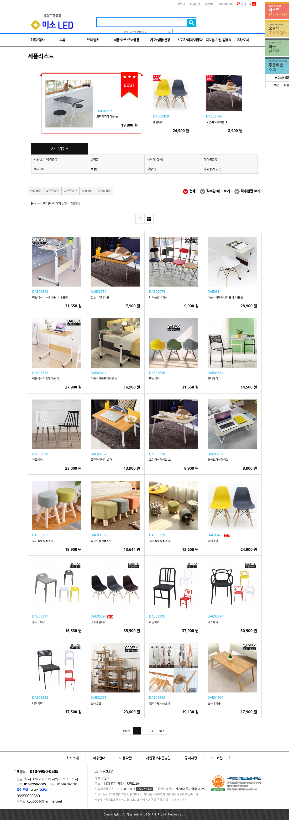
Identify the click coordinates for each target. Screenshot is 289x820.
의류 (62, 40)
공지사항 (191, 757)
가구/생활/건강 (160, 40)
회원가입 (195, 4)
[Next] (162, 731)
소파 (95, 159)
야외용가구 (212, 169)
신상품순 (35, 191)
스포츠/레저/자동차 (190, 40)
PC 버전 (217, 757)
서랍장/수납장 (45, 159)
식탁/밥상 (155, 159)
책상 (151, 169)
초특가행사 (37, 40)
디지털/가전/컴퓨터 (218, 40)
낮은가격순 (52, 191)
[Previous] (126, 731)
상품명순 (87, 191)
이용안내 (99, 757)
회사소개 (72, 757)
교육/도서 (242, 40)
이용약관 (125, 757)
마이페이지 (225, 4)
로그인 (181, 4)
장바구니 (243, 4)
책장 (95, 169)
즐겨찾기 (210, 4)
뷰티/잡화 (93, 40)
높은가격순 (70, 191)
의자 (39, 169)
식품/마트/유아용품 (126, 40)
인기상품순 (104, 191)
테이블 (210, 159)
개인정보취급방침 (158, 757)
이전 (276, 85)
